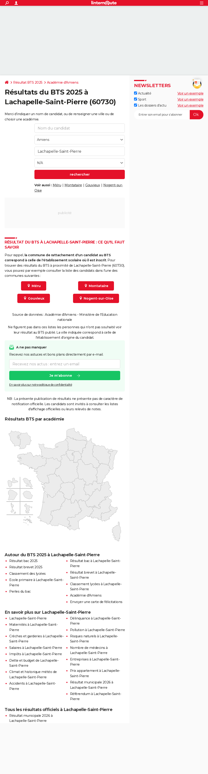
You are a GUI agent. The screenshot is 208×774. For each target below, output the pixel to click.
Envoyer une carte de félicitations (96, 602)
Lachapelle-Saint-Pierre (28, 618)
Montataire (73, 185)
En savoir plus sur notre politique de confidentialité (40, 384)
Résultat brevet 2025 (25, 567)
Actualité (142, 93)
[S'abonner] (168, 114)
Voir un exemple (190, 93)
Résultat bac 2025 (23, 561)
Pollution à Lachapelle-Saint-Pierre (97, 630)
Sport (140, 99)
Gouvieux (92, 185)
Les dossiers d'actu (150, 105)
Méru (57, 185)
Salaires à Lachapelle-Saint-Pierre (35, 648)
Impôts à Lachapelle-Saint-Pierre (35, 654)
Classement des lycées (27, 574)
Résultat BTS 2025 (28, 82)
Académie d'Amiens (63, 82)
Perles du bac (20, 591)
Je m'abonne (60, 375)
